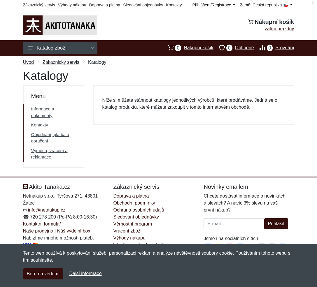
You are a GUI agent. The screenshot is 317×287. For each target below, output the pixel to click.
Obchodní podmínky (134, 202)
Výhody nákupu (72, 5)
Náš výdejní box (73, 230)
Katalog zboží (61, 48)
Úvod (28, 62)
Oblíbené (233, 48)
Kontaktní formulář (42, 223)
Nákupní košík (187, 48)
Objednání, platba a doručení (50, 138)
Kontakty (174, 5)
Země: (266, 5)
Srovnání (274, 48)
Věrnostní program (132, 223)
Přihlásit (276, 223)
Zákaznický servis (39, 5)
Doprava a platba (104, 5)
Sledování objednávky (143, 5)
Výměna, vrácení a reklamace (49, 154)
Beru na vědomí (43, 273)
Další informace (85, 273)
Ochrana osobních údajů (138, 209)
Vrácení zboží (127, 230)
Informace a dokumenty (42, 112)
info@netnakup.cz (46, 209)
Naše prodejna (38, 230)
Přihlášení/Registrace (213, 5)
